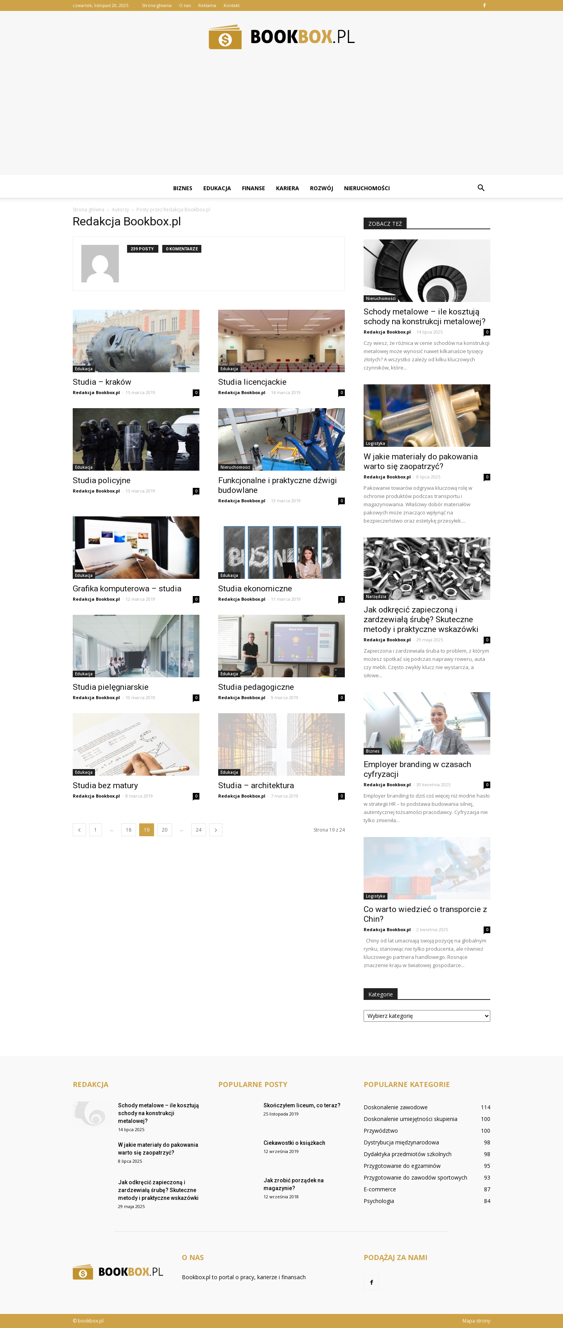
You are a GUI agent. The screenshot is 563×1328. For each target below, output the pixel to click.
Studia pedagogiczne (256, 687)
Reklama (207, 5)
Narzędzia (376, 596)
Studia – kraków (102, 382)
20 (164, 829)
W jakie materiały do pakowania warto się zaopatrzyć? (421, 461)
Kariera (287, 188)
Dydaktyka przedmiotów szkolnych (408, 1154)
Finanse (253, 188)
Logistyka (375, 443)
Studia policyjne (102, 480)
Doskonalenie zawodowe (396, 1107)
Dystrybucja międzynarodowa (401, 1142)
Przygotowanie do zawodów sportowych (415, 1177)
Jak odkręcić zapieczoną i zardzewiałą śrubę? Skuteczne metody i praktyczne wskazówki (421, 619)
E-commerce (380, 1189)
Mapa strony (476, 1320)
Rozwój (321, 188)
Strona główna (157, 5)
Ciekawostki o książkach (294, 1143)
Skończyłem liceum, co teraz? (302, 1105)
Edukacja (217, 188)
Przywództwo (381, 1130)
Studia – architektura (256, 785)
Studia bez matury (105, 785)
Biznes (182, 188)
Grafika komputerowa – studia (127, 588)
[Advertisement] (281, 120)
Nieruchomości (367, 188)
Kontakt (232, 5)
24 (198, 829)
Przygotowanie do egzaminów (402, 1165)
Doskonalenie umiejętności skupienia (410, 1119)
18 (128, 829)
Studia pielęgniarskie (111, 687)
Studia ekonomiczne (255, 588)
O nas (185, 5)
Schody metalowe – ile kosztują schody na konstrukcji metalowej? (425, 316)
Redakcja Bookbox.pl (96, 392)
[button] (481, 188)
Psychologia (379, 1201)
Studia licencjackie (252, 382)
